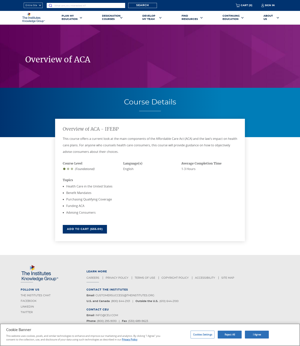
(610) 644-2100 (169, 301)
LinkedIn (27, 306)
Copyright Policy (175, 278)
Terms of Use (145, 278)
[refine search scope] (33, 5)
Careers (93, 278)
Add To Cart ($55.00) (87, 228)
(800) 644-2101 (120, 301)
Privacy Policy (117, 278)
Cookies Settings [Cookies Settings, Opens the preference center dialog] (202, 334)
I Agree (257, 334)
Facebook (29, 301)
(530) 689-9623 (138, 321)
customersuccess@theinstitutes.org (124, 295)
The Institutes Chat (36, 295)
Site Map (228, 278)
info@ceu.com (106, 315)
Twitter (27, 312)
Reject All (230, 334)
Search (142, 5)
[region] (150, 335)
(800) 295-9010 (107, 321)
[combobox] (86, 5)
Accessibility (205, 278)
